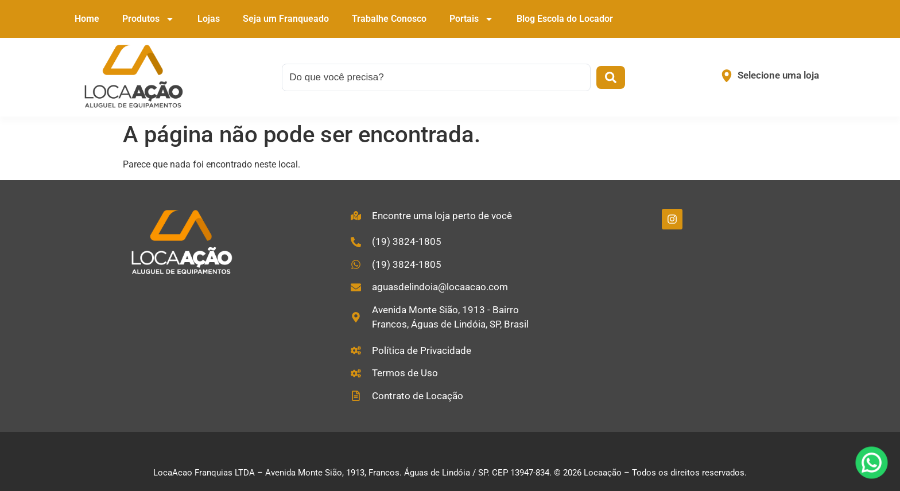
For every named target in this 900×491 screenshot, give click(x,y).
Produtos (148, 19)
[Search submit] (610, 77)
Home (87, 18)
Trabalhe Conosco (389, 18)
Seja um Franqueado (286, 18)
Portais (471, 19)
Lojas (208, 18)
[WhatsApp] (871, 462)
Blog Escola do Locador (565, 18)
